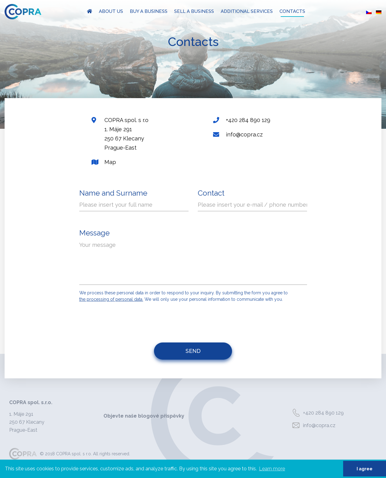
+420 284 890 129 (317, 413)
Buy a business (148, 11)
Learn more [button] (272, 469)
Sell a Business (194, 11)
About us (111, 11)
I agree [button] (365, 468)
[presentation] (193, 319)
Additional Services (247, 11)
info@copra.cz (312, 425)
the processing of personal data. (111, 299)
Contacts (292, 11)
